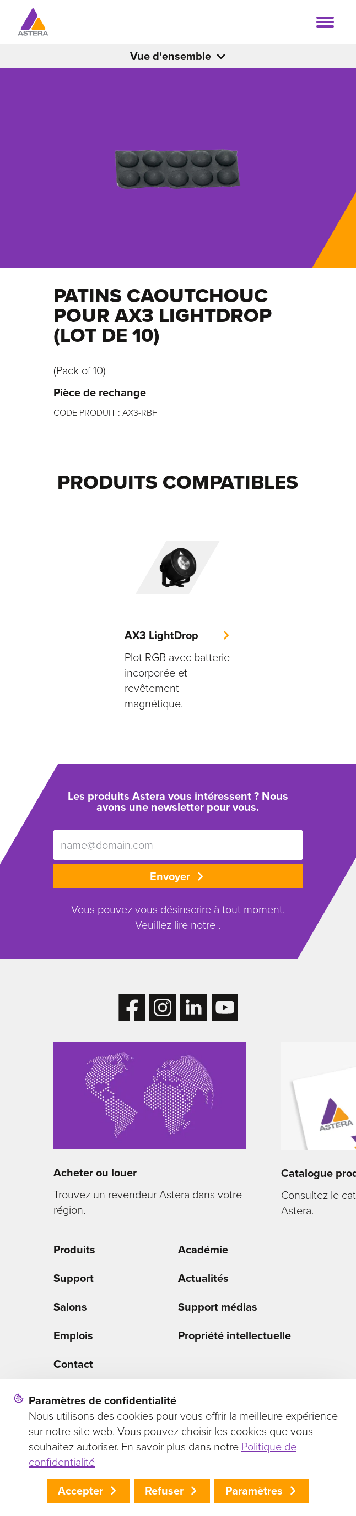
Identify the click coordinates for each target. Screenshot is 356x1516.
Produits (74, 1249)
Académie (203, 1249)
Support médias (217, 1307)
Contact (73, 1364)
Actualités (203, 1278)
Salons (70, 1307)
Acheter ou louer (95, 1172)
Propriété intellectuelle (234, 1335)
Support (73, 1278)
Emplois (73, 1335)
